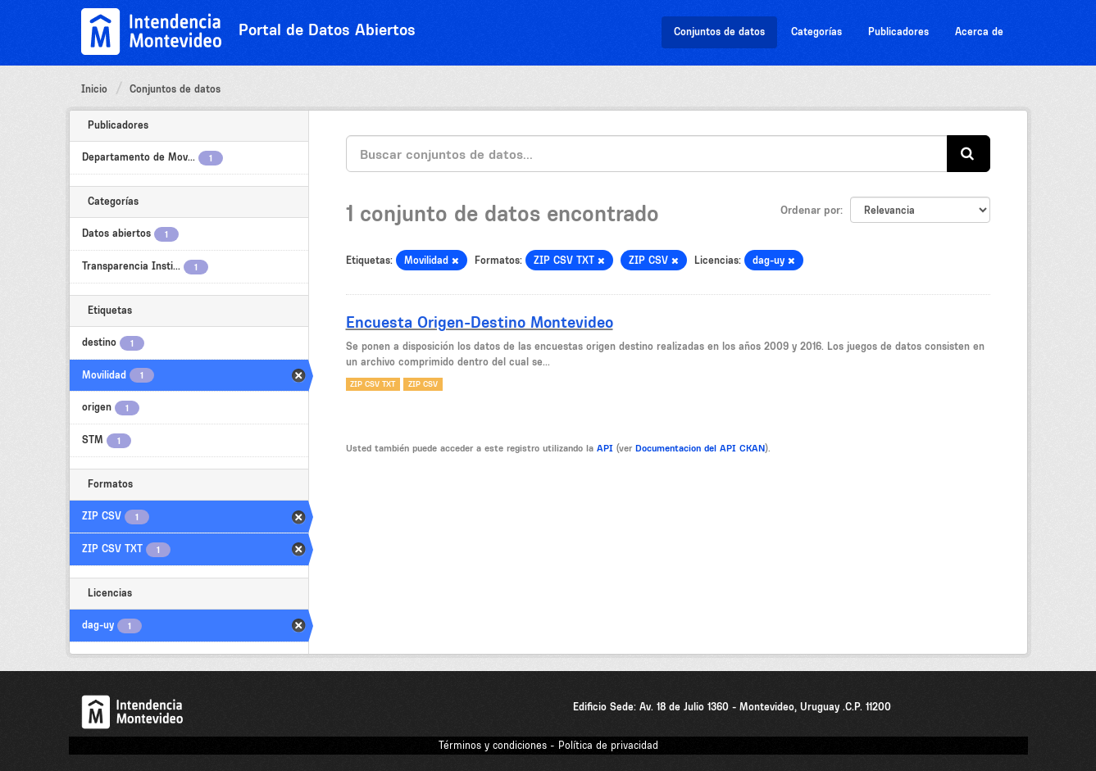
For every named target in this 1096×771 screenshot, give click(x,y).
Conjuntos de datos (719, 31)
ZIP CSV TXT (372, 383)
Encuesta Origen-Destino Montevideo (479, 322)
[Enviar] (968, 153)
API (605, 448)
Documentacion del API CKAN (700, 448)
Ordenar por (810, 209)
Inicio (94, 89)
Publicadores (898, 31)
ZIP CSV (423, 383)
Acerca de (979, 31)
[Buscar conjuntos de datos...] (647, 153)
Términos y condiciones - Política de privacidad (548, 745)
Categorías (816, 31)
